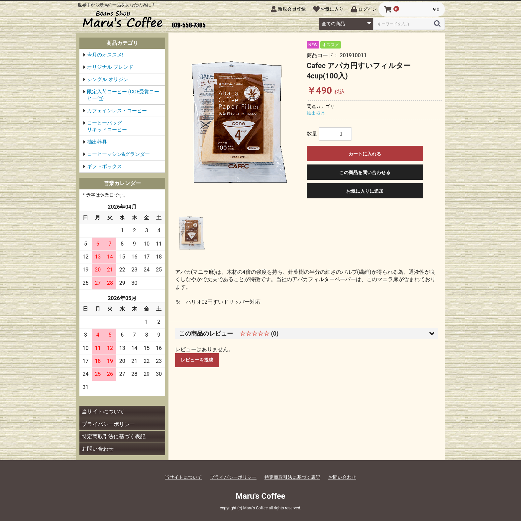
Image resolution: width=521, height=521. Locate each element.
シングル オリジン (107, 79)
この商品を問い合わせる (364, 172)
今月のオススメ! (105, 55)
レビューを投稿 (197, 360)
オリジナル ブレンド (110, 67)
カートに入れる (365, 153)
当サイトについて (103, 411)
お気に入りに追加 (364, 191)
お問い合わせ (98, 449)
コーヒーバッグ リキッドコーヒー (124, 126)
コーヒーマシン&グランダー (118, 154)
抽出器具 (97, 142)
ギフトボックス (104, 166)
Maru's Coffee (260, 496)
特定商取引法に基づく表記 (114, 436)
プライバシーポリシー (108, 424)
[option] (239, 122)
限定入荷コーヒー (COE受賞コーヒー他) (123, 95)
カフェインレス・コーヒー (117, 111)
